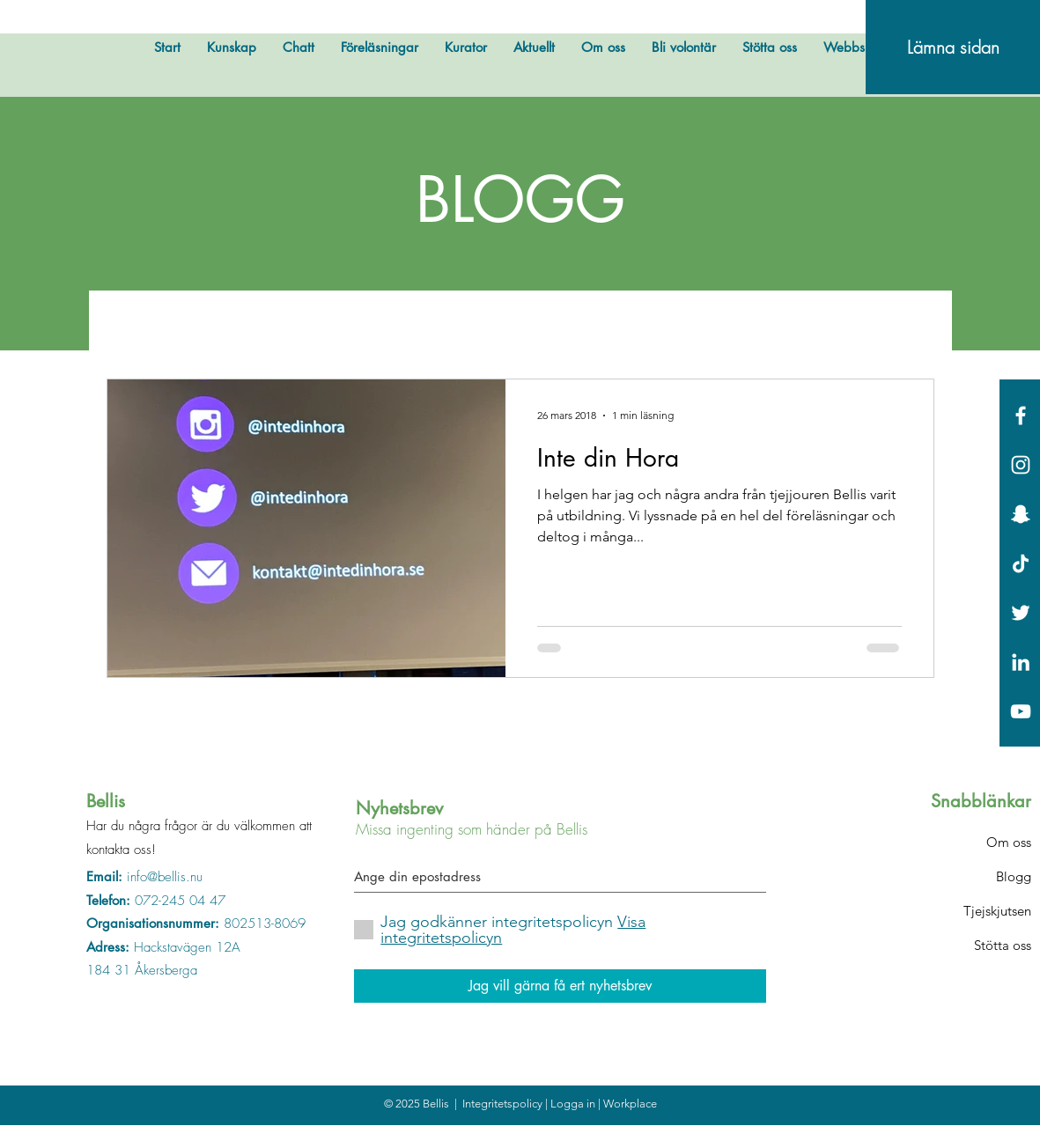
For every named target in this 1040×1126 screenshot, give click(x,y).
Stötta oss (1002, 945)
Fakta (643, 325)
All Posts (136, 325)
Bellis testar (321, 325)
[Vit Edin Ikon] (1020, 662)
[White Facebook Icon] (1020, 415)
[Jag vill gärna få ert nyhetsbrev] (560, 986)
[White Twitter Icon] (1020, 612)
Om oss (1008, 842)
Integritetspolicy (503, 1103)
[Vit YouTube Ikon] (1020, 711)
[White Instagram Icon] (1020, 465)
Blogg (1013, 876)
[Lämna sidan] (953, 47)
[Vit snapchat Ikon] (1020, 514)
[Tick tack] (1020, 563)
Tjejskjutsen (997, 910)
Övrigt (224, 325)
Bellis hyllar (434, 325)
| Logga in (571, 1103)
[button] (912, 328)
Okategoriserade (756, 325)
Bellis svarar (548, 325)
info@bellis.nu (165, 877)
